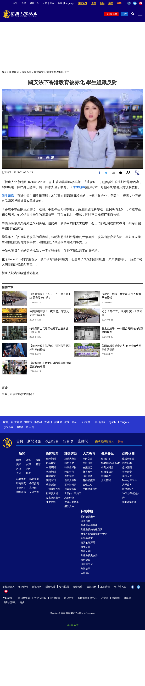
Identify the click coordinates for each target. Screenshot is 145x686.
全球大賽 (34, 492)
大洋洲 (48, 422)
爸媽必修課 (89, 480)
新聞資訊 (34, 441)
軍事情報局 (70, 484)
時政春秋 (69, 471)
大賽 (23, 3)
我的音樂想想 (129, 502)
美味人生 (127, 476)
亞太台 (86, 422)
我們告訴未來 (88, 516)
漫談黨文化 (87, 564)
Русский (8, 427)
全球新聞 (51, 458)
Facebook (129, 3)
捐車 (110, 3)
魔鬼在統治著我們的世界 (94, 534)
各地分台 (34, 3)
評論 (18, 468)
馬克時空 (69, 497)
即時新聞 (21, 483)
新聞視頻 (52, 453)
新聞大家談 (70, 458)
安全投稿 (77, 586)
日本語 (19, 427)
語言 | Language (66, 3)
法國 (67, 422)
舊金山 (75, 422)
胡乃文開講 (107, 467)
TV (125, 14)
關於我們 (23, 586)
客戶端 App (120, 586)
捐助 (102, 3)
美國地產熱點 (90, 489)
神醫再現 (106, 476)
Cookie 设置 (72, 625)
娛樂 (38, 460)
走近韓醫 (106, 480)
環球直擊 (39, 72)
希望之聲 (69, 598)
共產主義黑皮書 (89, 555)
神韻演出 (21, 492)
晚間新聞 (51, 471)
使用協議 (64, 586)
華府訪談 (51, 484)
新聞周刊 (51, 480)
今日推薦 (34, 483)
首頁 (4, 72)
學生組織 (79, 187)
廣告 (93, 3)
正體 (45, 3)
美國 (18, 464)
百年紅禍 (85, 546)
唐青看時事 (70, 489)
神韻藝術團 (24, 598)
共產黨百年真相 (89, 525)
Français (123, 422)
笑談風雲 (87, 463)
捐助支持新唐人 (104, 441)
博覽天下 (21, 487)
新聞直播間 (112, 14)
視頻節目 (14, 72)
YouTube (140, 3)
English (111, 422)
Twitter (135, 3)
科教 (28, 473)
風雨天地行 (87, 551)
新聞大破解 (70, 480)
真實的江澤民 (88, 542)
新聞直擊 (51, 476)
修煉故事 (85, 568)
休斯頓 (58, 422)
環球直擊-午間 (54, 72)
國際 (18, 460)
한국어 (30, 427)
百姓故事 (85, 559)
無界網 (127, 598)
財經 (28, 468)
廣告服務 (91, 586)
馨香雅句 (87, 471)
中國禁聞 (51, 467)
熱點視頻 (34, 479)
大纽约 (18, 422)
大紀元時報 (40, 598)
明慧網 (104, 598)
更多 (22, 602)
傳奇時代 (85, 520)
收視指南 (36, 586)
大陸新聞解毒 (71, 502)
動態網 (116, 598)
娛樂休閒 (128, 453)
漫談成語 (87, 476)
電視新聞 (26, 72)
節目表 (68, 441)
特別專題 (87, 511)
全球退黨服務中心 (87, 598)
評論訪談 (70, 453)
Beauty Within (129, 480)
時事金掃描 (70, 467)
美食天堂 (127, 471)
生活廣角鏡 (128, 458)
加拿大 (28, 422)
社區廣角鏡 (52, 493)
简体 (51, 3)
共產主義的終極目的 (91, 529)
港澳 (28, 460)
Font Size (128, 172)
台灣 (28, 464)
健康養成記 (107, 471)
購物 (119, 3)
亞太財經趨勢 (53, 497)
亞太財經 (51, 502)
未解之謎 (87, 458)
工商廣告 (85, 572)
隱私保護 (50, 586)
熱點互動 (69, 463)
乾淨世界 (55, 598)
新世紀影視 (10, 602)
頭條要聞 (21, 479)
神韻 (15, 3)
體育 (38, 464)
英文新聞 (82, 3)
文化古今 (87, 484)
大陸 (18, 473)
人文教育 (89, 453)
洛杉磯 (38, 422)
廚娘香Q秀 (128, 489)
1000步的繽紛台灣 (131, 495)
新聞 (22, 453)
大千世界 (127, 484)
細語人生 (69, 506)
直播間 (83, 441)
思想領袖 (69, 476)
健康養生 (107, 453)
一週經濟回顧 (53, 489)
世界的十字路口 (72, 493)
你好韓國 (127, 467)
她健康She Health (110, 463)
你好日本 (127, 463)
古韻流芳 (87, 467)
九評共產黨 (87, 538)
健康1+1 (105, 458)
